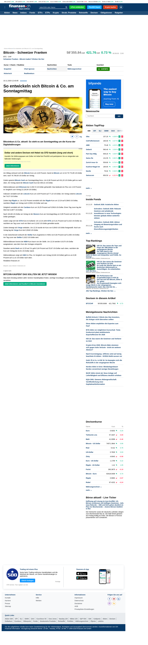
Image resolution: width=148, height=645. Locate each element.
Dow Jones (53, 610)
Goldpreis (96, 610)
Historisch (8, 73)
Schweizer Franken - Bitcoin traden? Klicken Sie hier (23, 59)
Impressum (79, 589)
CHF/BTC (103, 69)
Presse (7, 595)
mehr (89, 180)
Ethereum (23, 187)
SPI (17, 1)
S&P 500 (83, 610)
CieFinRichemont (92, 141)
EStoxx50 (65, 1)
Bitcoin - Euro (91, 465)
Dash (17, 248)
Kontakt (7, 589)
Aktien (7, 13)
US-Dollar (89, 444)
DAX (40, 1)
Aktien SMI (9, 610)
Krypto (56, 13)
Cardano (27, 207)
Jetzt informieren (12, 166)
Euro (51, 1)
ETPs (47, 13)
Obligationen (106, 13)
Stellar (29, 235)
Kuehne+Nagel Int (93, 167)
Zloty (88, 448)
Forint (88, 461)
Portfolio (70, 613)
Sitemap (8, 598)
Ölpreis (93, 613)
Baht (88, 431)
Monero (36, 214)
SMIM (27, 610)
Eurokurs (17, 613)
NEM (26, 242)
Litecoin (26, 194)
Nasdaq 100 (63, 610)
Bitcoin (91, 1)
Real (87, 439)
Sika (87, 137)
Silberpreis (27, 613)
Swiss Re (89, 158)
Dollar (104, 1)
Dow (28, 1)
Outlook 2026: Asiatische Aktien (106, 196)
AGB (76, 598)
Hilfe (37, 589)
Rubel (88, 474)
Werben (38, 592)
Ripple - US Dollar (93, 457)
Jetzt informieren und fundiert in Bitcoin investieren (25, 284)
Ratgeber (119, 13)
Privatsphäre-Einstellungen (84, 601)
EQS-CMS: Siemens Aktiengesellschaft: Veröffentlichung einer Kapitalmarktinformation (101, 373)
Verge (20, 228)
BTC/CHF (89, 295)
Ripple (14, 200)
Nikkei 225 (74, 610)
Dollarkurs (8, 613)
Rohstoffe (83, 13)
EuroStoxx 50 (41, 610)
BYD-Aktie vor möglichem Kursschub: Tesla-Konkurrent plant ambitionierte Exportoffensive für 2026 (103, 324)
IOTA (21, 221)
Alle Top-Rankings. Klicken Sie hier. (100, 283)
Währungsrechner (75, 69)
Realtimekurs (29, 73)
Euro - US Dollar (92, 452)
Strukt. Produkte (69, 13)
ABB (88, 145)
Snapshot (7, 69)
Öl (115, 1)
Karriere (8, 592)
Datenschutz (79, 592)
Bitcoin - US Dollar (93, 435)
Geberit (89, 150)
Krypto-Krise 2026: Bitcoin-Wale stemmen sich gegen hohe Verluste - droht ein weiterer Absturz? (103, 339)
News (15, 13)
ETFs (40, 13)
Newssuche (92, 111)
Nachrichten (52, 69)
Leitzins (100, 613)
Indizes (23, 13)
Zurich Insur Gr (92, 162)
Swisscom (90, 175)
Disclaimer (78, 595)
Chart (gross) (29, 69)
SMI (5, 1)
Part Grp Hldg (91, 154)
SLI (21, 610)
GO (119, 116)
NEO (24, 255)
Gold (78, 1)
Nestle (88, 171)
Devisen (94, 13)
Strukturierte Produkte (48, 613)
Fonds (32, 13)
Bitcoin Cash (20, 180)
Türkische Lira (91, 427)
